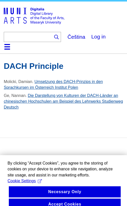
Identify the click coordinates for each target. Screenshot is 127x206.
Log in (98, 36)
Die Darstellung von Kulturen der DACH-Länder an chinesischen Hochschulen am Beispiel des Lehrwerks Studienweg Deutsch (63, 101)
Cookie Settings (25, 189)
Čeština (76, 37)
